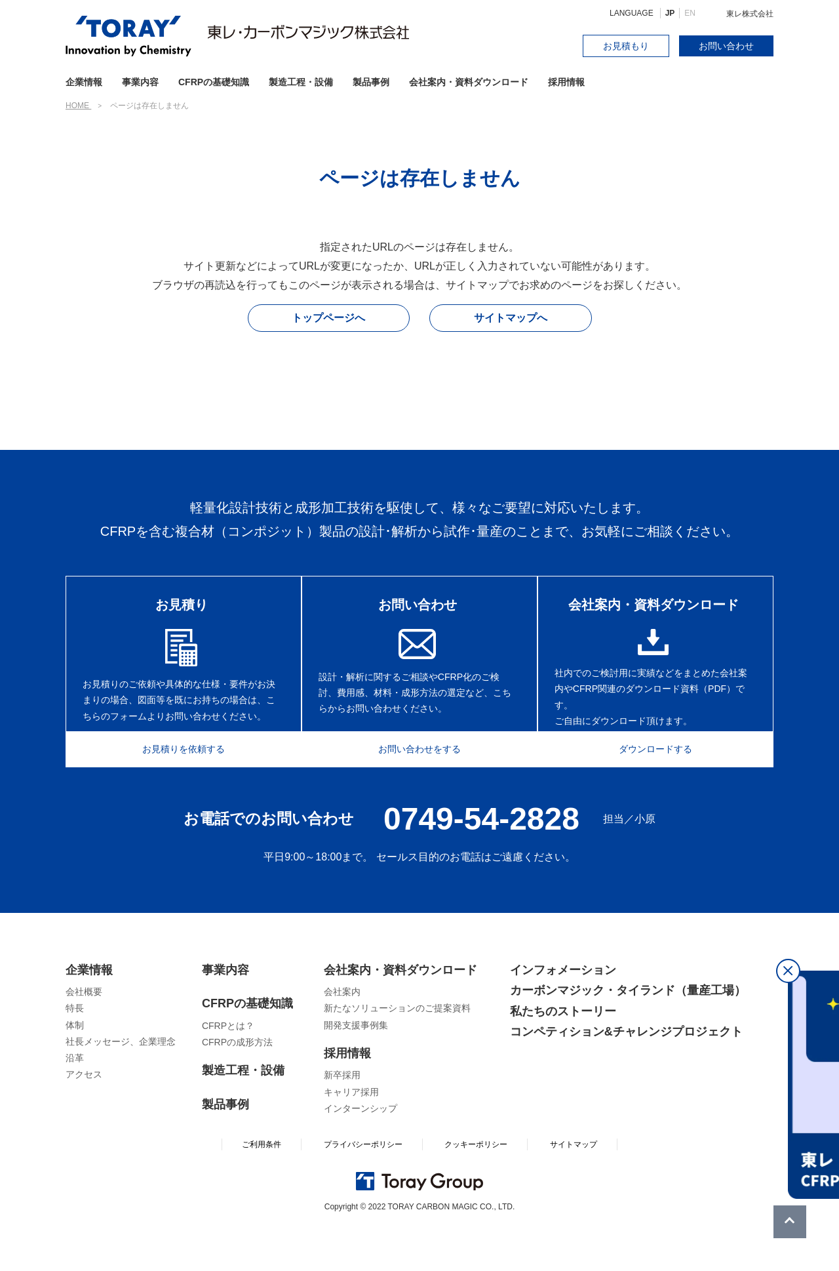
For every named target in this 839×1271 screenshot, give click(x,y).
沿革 (75, 1101)
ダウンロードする (664, 790)
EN (689, 13)
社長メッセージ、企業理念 (121, 1084)
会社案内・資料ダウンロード (468, 82)
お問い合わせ (726, 46)
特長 (75, 1051)
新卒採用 (342, 1118)
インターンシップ (360, 1151)
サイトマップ (573, 1187)
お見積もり (626, 46)
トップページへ (328, 317)
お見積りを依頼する (175, 790)
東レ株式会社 (749, 13)
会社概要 (84, 1035)
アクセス (84, 1117)
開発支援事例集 (356, 1068)
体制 (75, 1068)
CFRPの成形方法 (237, 1085)
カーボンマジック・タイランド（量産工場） (628, 1033)
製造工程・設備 (301, 82)
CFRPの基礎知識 (247, 1046)
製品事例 (371, 82)
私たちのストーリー (563, 1054)
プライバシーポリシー (363, 1187)
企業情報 (89, 1013)
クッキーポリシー (475, 1187)
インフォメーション (563, 1013)
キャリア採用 (351, 1135)
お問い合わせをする (419, 790)
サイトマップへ (510, 317)
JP (670, 13)
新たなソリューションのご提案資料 (397, 1051)
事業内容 (140, 82)
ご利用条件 (261, 1187)
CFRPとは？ (228, 1069)
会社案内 (342, 1035)
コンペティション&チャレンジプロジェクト (626, 1074)
